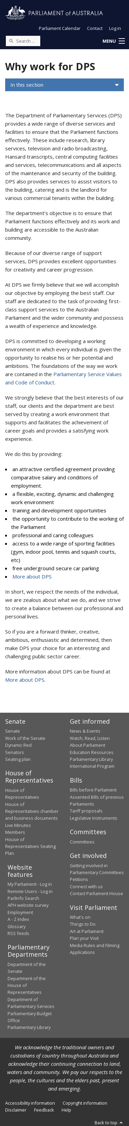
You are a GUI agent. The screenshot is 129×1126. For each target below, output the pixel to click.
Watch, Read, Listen (90, 738)
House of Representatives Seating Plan (30, 846)
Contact (95, 28)
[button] (113, 41)
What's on (80, 917)
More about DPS (32, 576)
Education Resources (92, 752)
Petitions (79, 879)
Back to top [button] (109, 1122)
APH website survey (28, 905)
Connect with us (86, 886)
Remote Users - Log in (30, 891)
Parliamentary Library (91, 759)
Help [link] (66, 1110)
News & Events (85, 731)
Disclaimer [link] (15, 1110)
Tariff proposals (86, 811)
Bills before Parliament (93, 790)
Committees (82, 842)
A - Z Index (18, 919)
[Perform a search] (11, 40)
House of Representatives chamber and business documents (31, 811)
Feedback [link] (44, 1110)
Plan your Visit (84, 938)
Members (15, 832)
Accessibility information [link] (30, 1103)
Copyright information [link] (85, 1103)
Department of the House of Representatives (27, 985)
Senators (14, 752)
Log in (115, 28)
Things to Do (83, 924)
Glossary (16, 926)
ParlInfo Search (23, 898)
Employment (20, 912)
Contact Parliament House (96, 893)
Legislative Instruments (93, 818)
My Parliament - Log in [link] (30, 884)
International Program (92, 766)
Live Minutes (18, 825)
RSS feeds (18, 933)
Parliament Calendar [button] (59, 28)
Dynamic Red (18, 745)
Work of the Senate (25, 738)
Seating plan (18, 759)
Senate (12, 731)
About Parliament (87, 745)
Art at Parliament (87, 931)
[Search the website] (23, 41)
